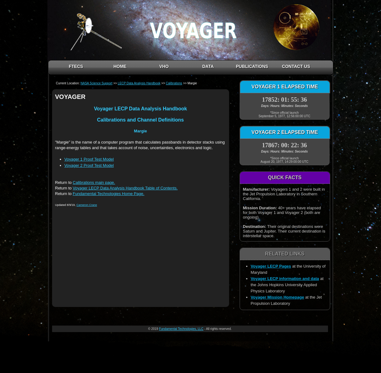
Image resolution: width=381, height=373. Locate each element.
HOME (119, 66)
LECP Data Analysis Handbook (139, 83)
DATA (208, 66)
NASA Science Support (97, 83)
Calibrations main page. (94, 182)
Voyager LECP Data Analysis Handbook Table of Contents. (125, 188)
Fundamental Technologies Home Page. (108, 193)
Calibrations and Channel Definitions (140, 119)
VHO (164, 66)
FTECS (76, 66)
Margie (140, 131)
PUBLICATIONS (252, 66)
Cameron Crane (86, 204)
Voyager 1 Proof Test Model (89, 159)
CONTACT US (296, 66)
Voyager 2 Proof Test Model (89, 165)
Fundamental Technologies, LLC (181, 329)
